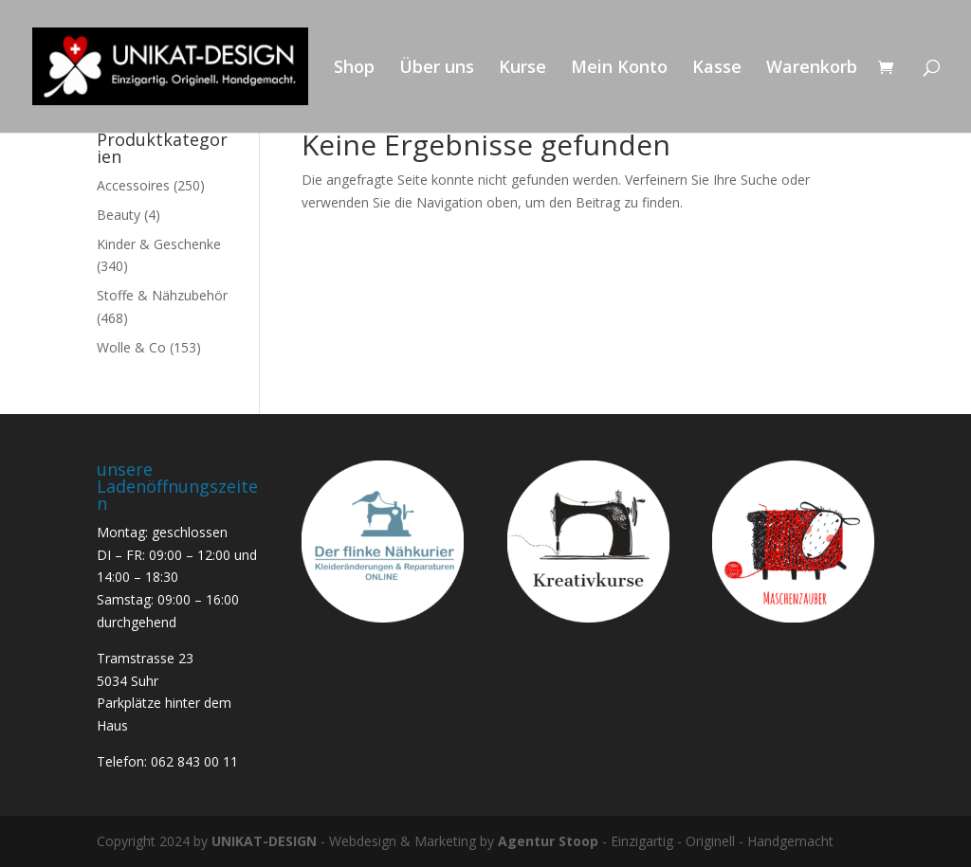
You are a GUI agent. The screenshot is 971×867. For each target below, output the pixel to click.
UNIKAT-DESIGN (264, 841)
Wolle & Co (131, 347)
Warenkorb (811, 69)
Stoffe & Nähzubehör (162, 295)
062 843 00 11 (194, 761)
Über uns (436, 69)
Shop (354, 69)
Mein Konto (619, 69)
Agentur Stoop (548, 841)
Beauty (118, 215)
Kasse (717, 69)
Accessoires (133, 185)
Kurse (522, 69)
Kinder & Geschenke (159, 244)
